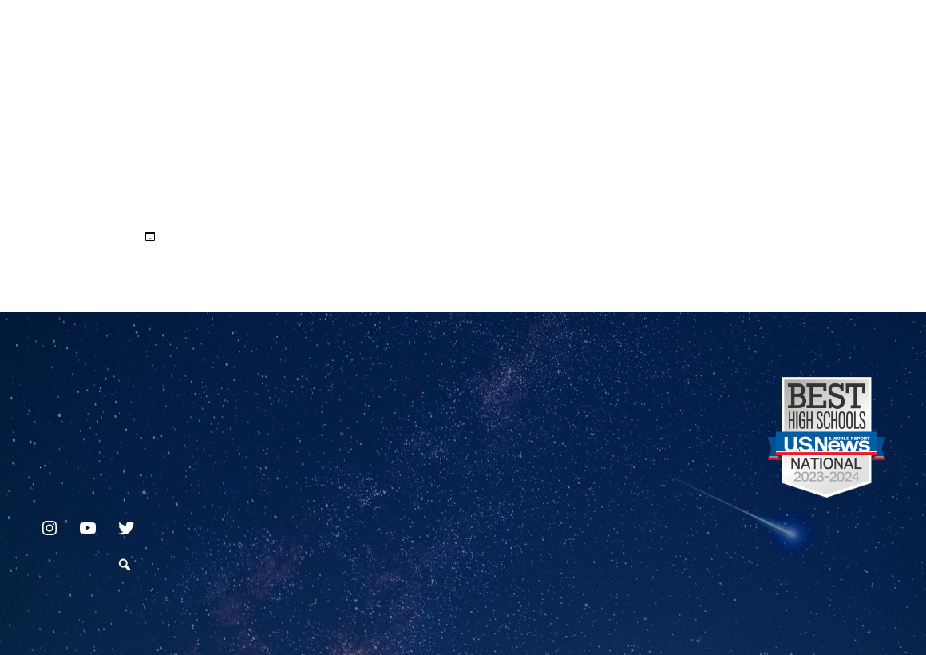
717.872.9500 (40, 461)
